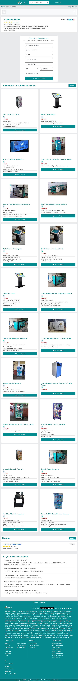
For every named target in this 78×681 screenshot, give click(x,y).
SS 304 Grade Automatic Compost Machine (56, 338)
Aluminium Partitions (36, 613)
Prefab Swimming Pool (32, 633)
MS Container (28, 618)
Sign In (58, 2)
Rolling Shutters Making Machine (22, 631)
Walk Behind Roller (57, 611)
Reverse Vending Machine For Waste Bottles (18, 424)
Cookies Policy (33, 643)
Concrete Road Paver (65, 636)
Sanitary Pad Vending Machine (13, 159)
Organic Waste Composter (50, 469)
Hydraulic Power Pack (25, 621)
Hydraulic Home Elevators (30, 614)
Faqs (6, 654)
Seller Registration (57, 643)
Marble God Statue (42, 626)
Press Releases (21, 643)
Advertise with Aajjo (57, 645)
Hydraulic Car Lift (53, 614)
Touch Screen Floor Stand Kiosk (52, 248)
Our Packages (56, 647)
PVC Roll (50, 626)
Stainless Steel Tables (48, 613)
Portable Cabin (33, 611)
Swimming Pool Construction (57, 633)
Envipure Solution (11, 6)
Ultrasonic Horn (27, 628)
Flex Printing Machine (47, 621)
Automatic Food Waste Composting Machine (56, 293)
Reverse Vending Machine (12, 383)
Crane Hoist (12, 625)
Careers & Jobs (21, 645)
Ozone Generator (34, 636)
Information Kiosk (9, 293)
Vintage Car (65, 635)
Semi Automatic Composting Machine (54, 204)
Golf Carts (58, 635)
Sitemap (7, 645)
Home (3, 6)
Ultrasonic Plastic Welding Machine (50, 628)
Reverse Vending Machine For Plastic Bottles (56, 159)
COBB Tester (28, 625)
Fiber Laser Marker (19, 626)
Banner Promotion (57, 649)
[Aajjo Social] (62, 608)
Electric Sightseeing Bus (49, 635)
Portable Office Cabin (49, 618)
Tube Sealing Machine (10, 613)
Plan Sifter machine (17, 628)
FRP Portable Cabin (19, 618)
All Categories (21, 647)
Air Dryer (64, 630)
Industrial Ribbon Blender (23, 613)
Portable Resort (64, 616)
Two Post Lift (44, 631)
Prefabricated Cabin (38, 618)
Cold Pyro (42, 636)
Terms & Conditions (34, 645)
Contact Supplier (19, 129)
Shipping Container (35, 619)
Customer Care (9, 647)
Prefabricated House (24, 619)
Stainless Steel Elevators (11, 616)
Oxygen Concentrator (23, 636)
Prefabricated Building (61, 618)
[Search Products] (30, 2)
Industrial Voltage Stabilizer (22, 623)
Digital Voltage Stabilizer (36, 623)
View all (72, 85)
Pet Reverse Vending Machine (12, 544)
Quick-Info (8, 651)
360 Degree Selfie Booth (52, 636)
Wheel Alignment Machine (55, 631)
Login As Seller (56, 656)
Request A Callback (39, 602)
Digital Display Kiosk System (12, 248)
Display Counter (19, 614)
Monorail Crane (20, 625)
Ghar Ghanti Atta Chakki (11, 114)
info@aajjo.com (9, 668)
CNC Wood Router (36, 621)
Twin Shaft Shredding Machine (13, 513)
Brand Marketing (56, 651)
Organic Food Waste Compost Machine (16, 204)
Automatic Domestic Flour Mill (13, 469)
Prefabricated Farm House (42, 616)
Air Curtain (56, 626)
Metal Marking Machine (31, 626)
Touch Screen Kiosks (48, 114)
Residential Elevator (43, 614)
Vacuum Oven (54, 619)
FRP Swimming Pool (44, 633)
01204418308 (9, 663)
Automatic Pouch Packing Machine (32, 630)
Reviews (74, 6)
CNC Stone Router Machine (61, 621)
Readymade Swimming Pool (21, 635)
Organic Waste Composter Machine (15, 338)
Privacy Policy (32, 647)
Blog (6, 649)
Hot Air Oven (62, 619)
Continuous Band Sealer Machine (13, 630)
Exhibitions (8, 653)
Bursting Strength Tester (38, 625)
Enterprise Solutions (57, 654)
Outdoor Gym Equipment (35, 635)
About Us (7, 643)
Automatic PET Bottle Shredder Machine (55, 513)
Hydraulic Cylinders (13, 621)
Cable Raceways (36, 628)
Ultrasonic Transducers (66, 628)
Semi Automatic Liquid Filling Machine (51, 630)
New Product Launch (57, 653)
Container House (45, 619)
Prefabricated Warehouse (11, 619)
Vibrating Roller (67, 611)
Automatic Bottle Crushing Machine (53, 424)
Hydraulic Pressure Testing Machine (55, 625)
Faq (69, 6)
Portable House (31, 616)
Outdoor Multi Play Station (45, 611)
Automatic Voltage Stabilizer (50, 623)
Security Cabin (22, 616)
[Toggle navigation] (75, 11)
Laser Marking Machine (23, 611)
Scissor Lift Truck (63, 614)
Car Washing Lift (36, 631)
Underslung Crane (63, 623)
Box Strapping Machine (60, 613)
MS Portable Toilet (55, 616)
